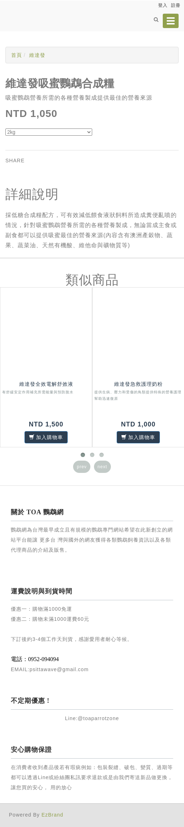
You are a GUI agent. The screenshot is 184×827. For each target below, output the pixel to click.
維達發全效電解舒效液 (46, 384)
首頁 (16, 55)
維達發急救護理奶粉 (138, 384)
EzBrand (52, 815)
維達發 (37, 55)
